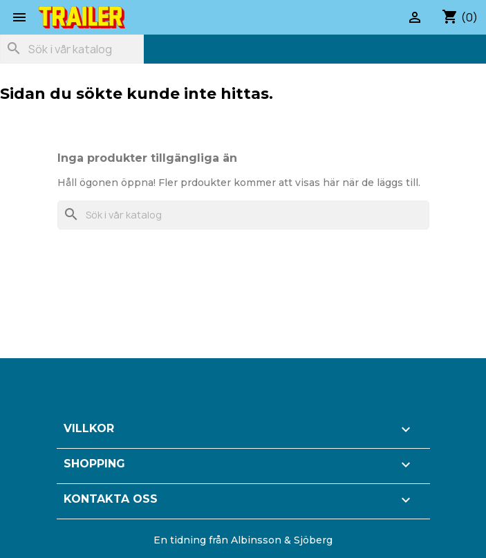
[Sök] (72, 49)
